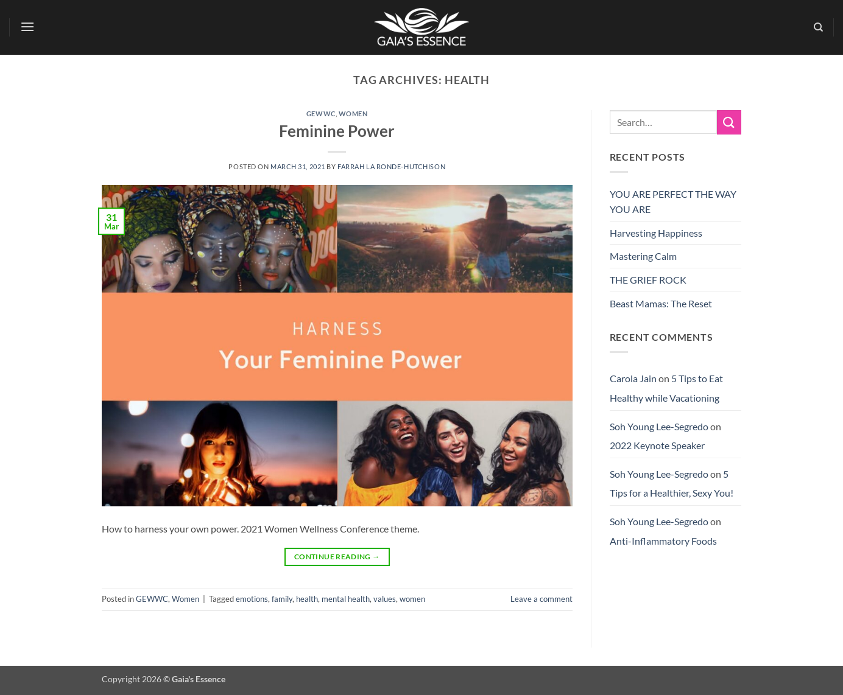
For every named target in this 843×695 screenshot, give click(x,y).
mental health (346, 599)
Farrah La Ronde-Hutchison (391, 166)
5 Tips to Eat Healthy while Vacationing (666, 387)
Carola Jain (633, 378)
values (384, 599)
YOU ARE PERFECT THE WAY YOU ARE (673, 201)
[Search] (818, 27)
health (307, 599)
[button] (28, 26)
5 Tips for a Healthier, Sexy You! (671, 483)
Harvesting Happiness (656, 233)
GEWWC (321, 113)
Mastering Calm (643, 256)
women (412, 599)
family (282, 599)
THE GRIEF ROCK (648, 279)
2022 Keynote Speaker (657, 445)
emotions (252, 599)
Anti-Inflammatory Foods (663, 541)
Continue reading (337, 556)
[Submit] (729, 122)
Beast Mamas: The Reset (661, 303)
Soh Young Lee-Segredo (659, 426)
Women (353, 113)
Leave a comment (541, 599)
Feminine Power (337, 131)
